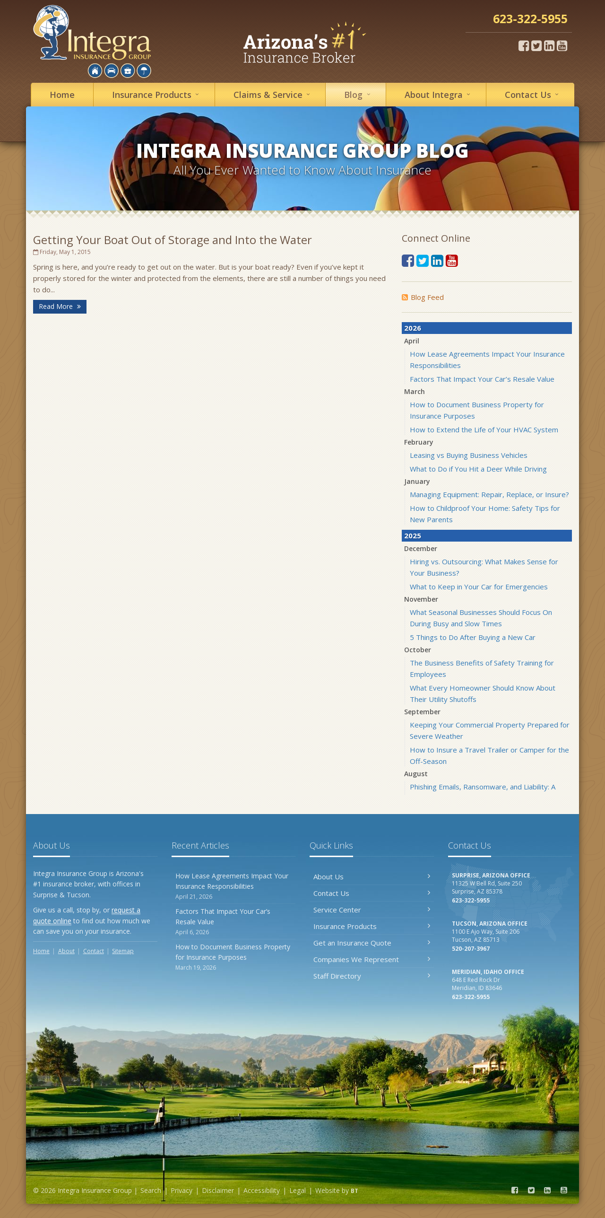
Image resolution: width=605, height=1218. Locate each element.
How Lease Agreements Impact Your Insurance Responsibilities (233, 886)
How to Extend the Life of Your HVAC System (484, 429)
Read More (60, 306)
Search (150, 1190)
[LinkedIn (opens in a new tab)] (549, 45)
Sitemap (123, 951)
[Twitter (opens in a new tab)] (536, 45)
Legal (297, 1190)
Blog (358, 94)
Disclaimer (218, 1190)
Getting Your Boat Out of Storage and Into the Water (172, 239)
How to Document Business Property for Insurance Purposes (233, 957)
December (420, 548)
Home (62, 94)
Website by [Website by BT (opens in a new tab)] (336, 1190)
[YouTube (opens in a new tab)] (562, 45)
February (418, 442)
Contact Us (371, 893)
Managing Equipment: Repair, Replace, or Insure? (489, 494)
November (421, 599)
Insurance (157, 94)
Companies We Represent (371, 959)
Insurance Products (371, 926)
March (414, 391)
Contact (533, 94)
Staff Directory (371, 976)
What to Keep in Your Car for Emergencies (479, 586)
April (411, 340)
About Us (371, 876)
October (417, 649)
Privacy (181, 1190)
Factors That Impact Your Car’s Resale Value (482, 379)
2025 (412, 535)
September (422, 711)
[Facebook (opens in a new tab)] (524, 45)
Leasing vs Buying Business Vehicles (468, 455)
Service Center (371, 909)
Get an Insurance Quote (371, 942)
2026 (412, 328)
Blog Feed (423, 297)
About (439, 94)
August (416, 773)
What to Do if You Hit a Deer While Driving (478, 468)
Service (273, 94)
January (417, 481)
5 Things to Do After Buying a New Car (473, 637)
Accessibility (261, 1190)
